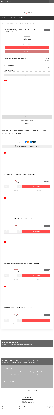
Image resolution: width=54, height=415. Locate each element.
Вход (2, 1)
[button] (48, 79)
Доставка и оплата (6, 410)
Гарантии (42, 75)
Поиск (22, 17)
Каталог (4, 17)
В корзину (27, 47)
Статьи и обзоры (23, 406)
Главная (4, 406)
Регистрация (8, 1)
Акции (20, 408)
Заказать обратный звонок (27, 13)
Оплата (11, 75)
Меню (13, 17)
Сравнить (15, 190)
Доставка (27, 75)
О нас (3, 408)
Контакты (21, 410)
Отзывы (27, 123)
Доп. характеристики (27, 120)
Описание (27, 116)
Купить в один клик (27, 51)
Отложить (38, 190)
